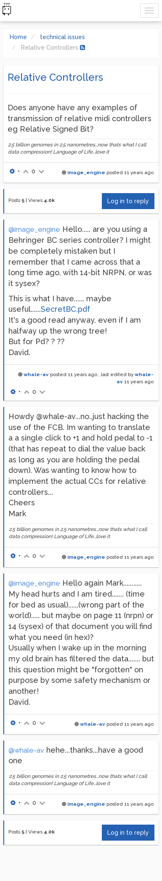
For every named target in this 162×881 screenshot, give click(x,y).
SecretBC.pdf (65, 309)
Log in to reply (128, 201)
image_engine (86, 172)
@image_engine (34, 230)
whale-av (36, 374)
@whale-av (26, 750)
